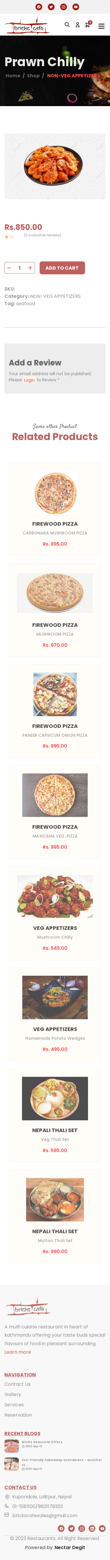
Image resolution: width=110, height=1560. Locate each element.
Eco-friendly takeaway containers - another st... (62, 1471)
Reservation (18, 1423)
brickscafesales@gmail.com (44, 1524)
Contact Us (17, 1392)
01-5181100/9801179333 (37, 1514)
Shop (33, 76)
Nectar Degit (70, 1547)
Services (14, 1413)
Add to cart (62, 276)
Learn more (17, 1360)
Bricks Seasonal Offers (42, 1450)
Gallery (12, 1403)
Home (13, 76)
